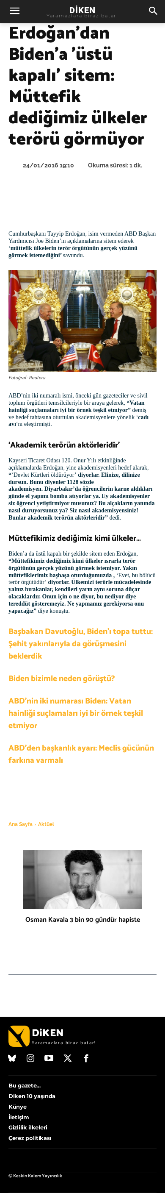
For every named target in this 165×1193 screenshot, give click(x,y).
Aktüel (46, 824)
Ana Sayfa (20, 824)
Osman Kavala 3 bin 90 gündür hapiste (82, 920)
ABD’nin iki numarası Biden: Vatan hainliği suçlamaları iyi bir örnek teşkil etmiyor (75, 713)
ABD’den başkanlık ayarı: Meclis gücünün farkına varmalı (81, 754)
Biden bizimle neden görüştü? (61, 678)
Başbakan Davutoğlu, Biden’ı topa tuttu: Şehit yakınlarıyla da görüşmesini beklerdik (80, 644)
